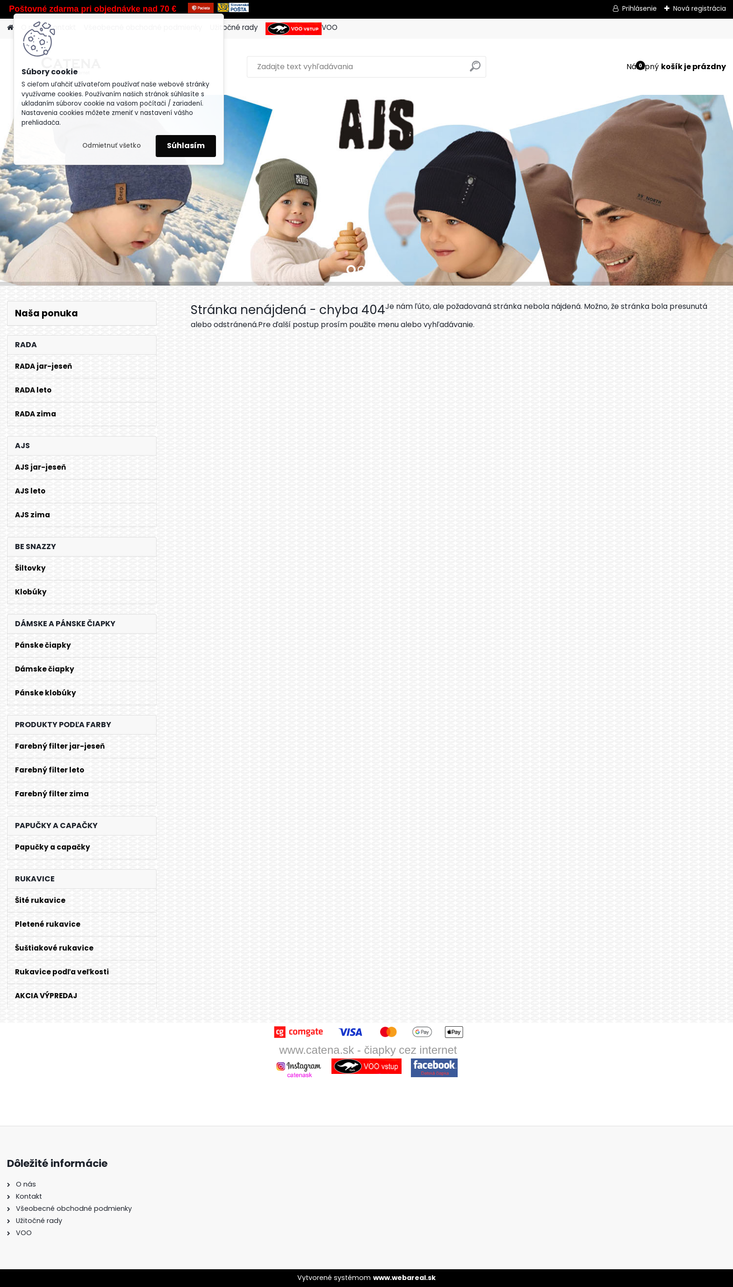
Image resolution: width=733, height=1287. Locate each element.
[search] (475, 70)
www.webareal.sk (404, 1277)
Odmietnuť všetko (111, 145)
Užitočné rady (234, 27)
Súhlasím (186, 145)
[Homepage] (10, 28)
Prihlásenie (639, 8)
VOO (302, 28)
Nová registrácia (699, 8)
